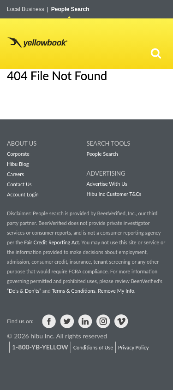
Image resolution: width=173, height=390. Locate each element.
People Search (70, 9)
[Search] (156, 53)
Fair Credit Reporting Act (51, 242)
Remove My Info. (116, 291)
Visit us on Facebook (49, 321)
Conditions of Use (93, 347)
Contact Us (19, 184)
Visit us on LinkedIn (85, 321)
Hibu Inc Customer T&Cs (114, 194)
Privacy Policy (133, 347)
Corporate (18, 154)
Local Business (27, 9)
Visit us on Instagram (102, 321)
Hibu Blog (18, 164)
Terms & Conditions (73, 291)
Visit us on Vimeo (120, 321)
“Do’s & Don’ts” (24, 291)
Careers (15, 174)
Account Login (23, 194)
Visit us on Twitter (67, 321)
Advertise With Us (107, 184)
